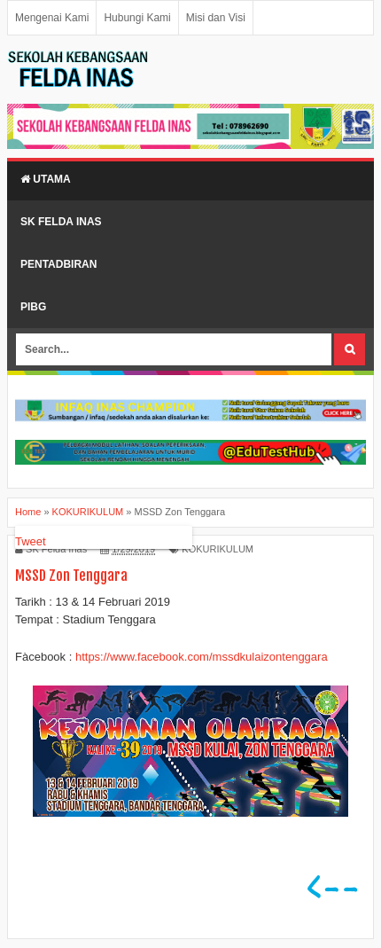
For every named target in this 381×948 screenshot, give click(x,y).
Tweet (30, 541)
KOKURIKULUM (217, 549)
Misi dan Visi (215, 18)
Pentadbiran (58, 264)
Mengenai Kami (52, 18)
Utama (45, 179)
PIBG (33, 307)
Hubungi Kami (137, 18)
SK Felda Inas (61, 221)
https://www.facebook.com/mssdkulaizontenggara (201, 656)
